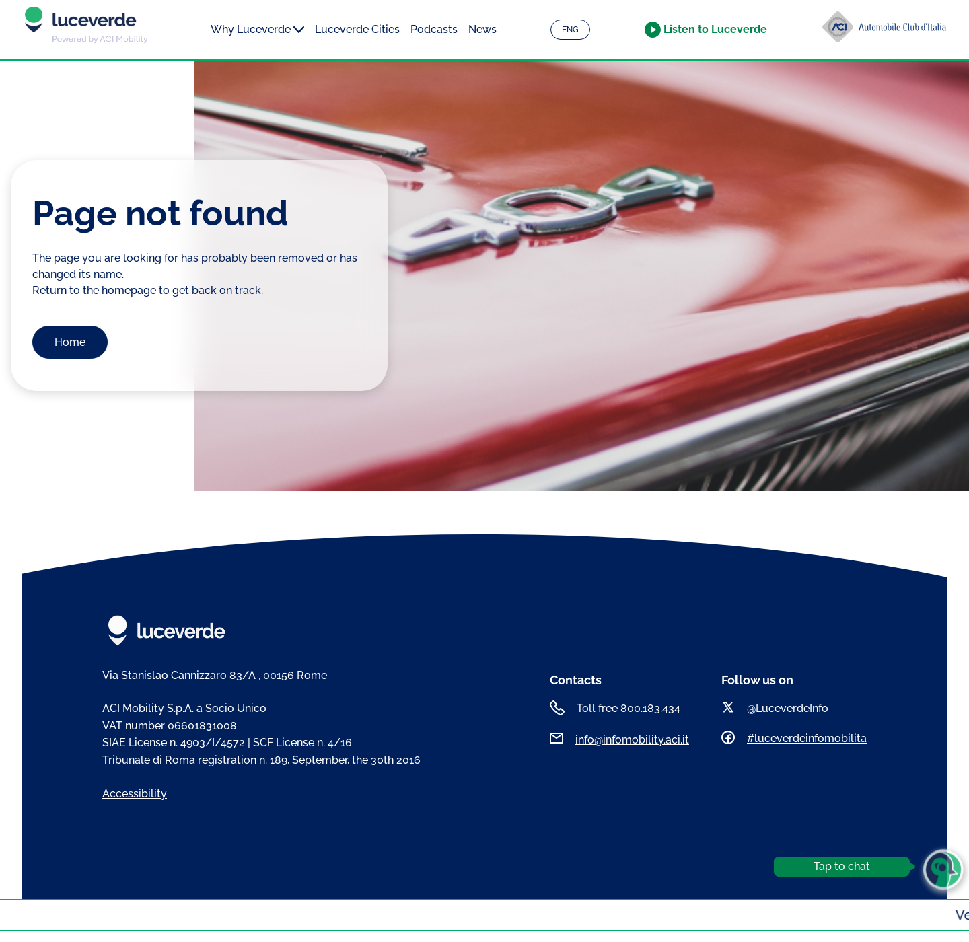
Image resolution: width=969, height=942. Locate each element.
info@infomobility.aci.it (632, 739)
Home (70, 342)
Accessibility (134, 793)
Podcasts (434, 29)
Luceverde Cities (357, 29)
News (482, 29)
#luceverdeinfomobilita (807, 738)
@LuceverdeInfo (787, 708)
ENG (570, 29)
